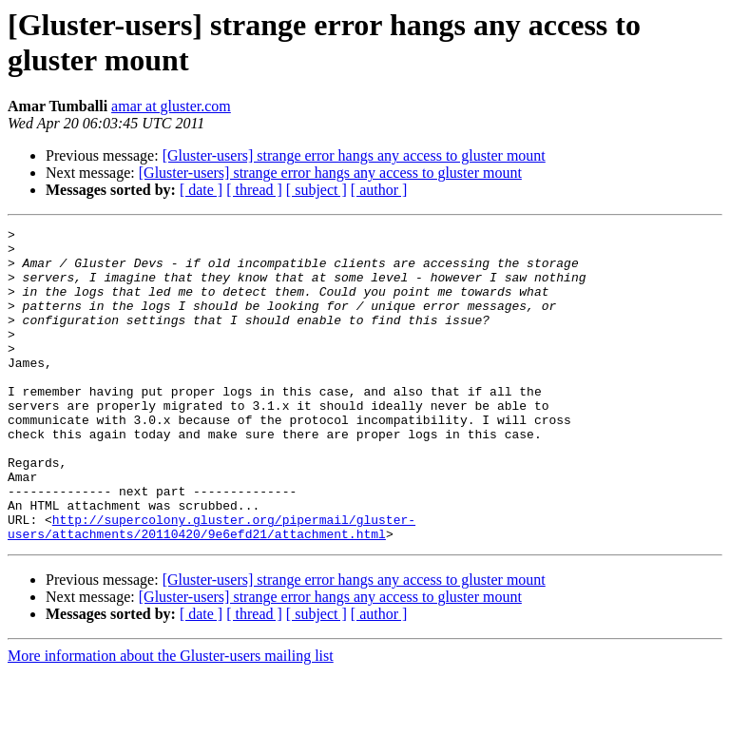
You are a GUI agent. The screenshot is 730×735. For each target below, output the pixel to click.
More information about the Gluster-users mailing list (171, 718)
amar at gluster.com (171, 106)
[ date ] (201, 190)
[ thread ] (254, 190)
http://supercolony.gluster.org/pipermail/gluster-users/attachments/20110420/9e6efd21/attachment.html (211, 588)
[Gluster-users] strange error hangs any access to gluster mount (354, 155)
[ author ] (379, 190)
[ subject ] (316, 190)
